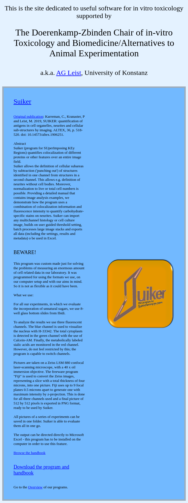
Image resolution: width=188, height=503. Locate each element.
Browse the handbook (29, 453)
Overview (35, 487)
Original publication (28, 116)
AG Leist (68, 72)
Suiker (22, 101)
